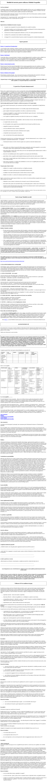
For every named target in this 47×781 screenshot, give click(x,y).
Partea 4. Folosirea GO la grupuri (7, 72)
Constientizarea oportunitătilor (7, 416)
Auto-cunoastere (3, 414)
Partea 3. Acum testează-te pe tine (7, 63)
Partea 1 (6, 319)
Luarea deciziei (3, 417)
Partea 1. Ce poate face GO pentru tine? (8, 46)
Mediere (2, 415)
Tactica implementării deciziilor (7, 418)
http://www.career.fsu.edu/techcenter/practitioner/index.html (12, 261)
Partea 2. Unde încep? (5, 55)
